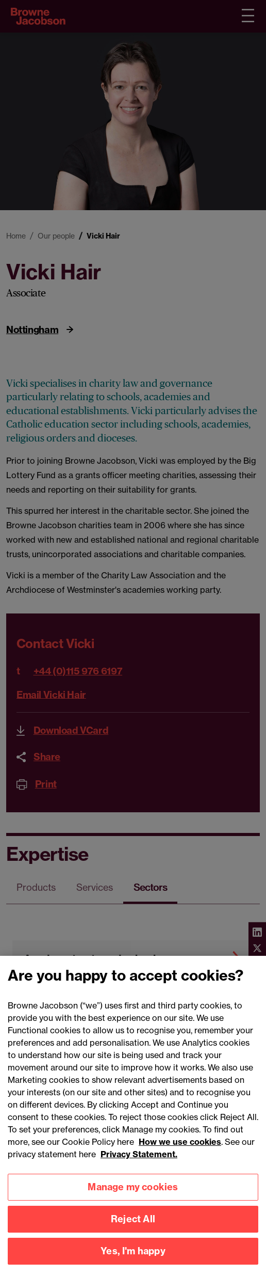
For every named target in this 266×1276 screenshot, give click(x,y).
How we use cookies (180, 1147)
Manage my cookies (133, 1193)
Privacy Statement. (139, 1160)
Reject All (133, 1225)
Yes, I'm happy (133, 1257)
